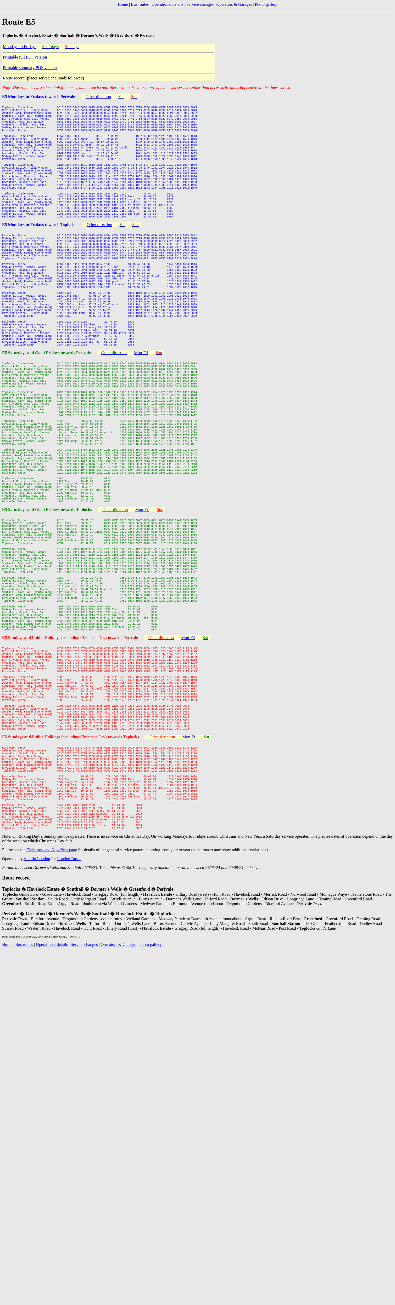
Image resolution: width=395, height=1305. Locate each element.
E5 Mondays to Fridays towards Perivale (38, 96)
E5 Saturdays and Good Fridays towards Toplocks (47, 611)
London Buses (69, 1039)
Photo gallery (266, 4)
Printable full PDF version (25, 57)
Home (123, 4)
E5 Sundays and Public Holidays (31, 771)
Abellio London (37, 1039)
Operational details (167, 4)
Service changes (200, 4)
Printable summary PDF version (30, 67)
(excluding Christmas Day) (99, 771)
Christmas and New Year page (51, 1030)
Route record (14, 78)
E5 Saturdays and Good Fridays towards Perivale (46, 415)
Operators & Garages (234, 4)
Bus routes (140, 4)
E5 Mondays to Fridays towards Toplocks (39, 256)
